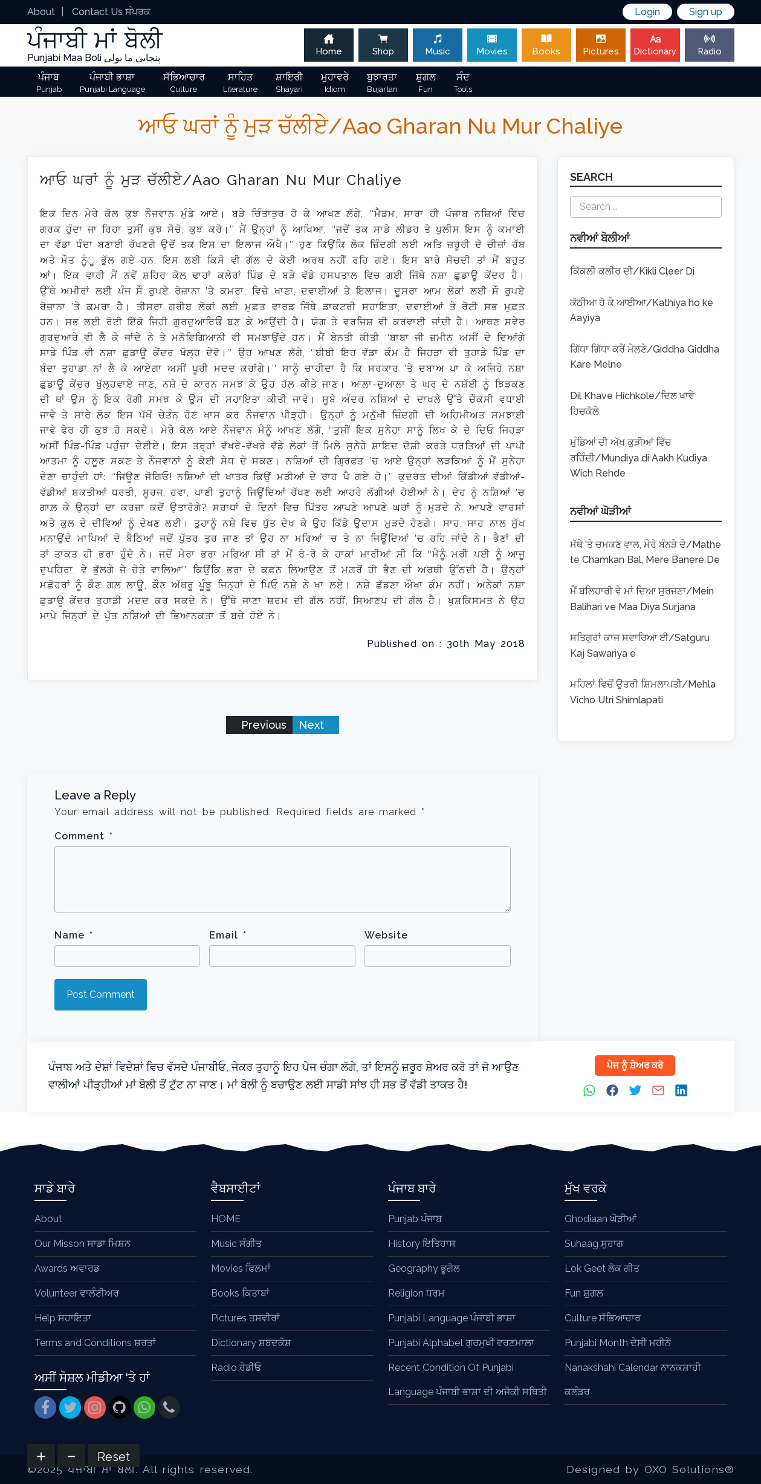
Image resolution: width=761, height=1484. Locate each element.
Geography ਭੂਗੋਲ (424, 1268)
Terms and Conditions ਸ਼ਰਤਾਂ (95, 1343)
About (41, 12)
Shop (383, 45)
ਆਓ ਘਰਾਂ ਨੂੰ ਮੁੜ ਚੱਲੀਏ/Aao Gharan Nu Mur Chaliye (221, 180)
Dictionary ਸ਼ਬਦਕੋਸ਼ (251, 1343)
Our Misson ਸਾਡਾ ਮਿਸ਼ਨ (82, 1243)
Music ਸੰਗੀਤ (236, 1243)
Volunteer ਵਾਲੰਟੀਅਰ (76, 1293)
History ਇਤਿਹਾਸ (422, 1243)
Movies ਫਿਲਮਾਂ (241, 1268)
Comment (83, 836)
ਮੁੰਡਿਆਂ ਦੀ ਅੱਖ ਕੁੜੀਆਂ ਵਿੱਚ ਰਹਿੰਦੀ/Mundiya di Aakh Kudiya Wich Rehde (638, 458)
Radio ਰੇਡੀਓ (236, 1367)
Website (386, 935)
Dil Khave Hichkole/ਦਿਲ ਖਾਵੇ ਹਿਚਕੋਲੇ (632, 403)
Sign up (705, 12)
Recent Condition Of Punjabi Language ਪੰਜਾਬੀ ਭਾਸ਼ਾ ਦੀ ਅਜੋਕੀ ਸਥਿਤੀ (467, 1380)
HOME (226, 1219)
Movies (492, 45)
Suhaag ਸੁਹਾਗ (594, 1243)
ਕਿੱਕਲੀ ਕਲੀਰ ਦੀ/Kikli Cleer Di (632, 271)
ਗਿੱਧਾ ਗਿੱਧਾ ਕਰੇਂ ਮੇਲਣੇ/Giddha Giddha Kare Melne (644, 357)
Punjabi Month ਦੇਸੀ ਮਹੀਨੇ (618, 1343)
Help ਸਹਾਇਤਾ (62, 1318)
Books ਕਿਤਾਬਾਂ (240, 1293)
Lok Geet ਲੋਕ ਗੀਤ (602, 1268)
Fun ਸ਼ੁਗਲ (584, 1293)
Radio (709, 45)
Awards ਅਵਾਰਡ (67, 1268)
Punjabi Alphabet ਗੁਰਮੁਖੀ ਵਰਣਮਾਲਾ (461, 1343)
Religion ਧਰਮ (416, 1293)
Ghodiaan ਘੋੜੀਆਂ (600, 1219)
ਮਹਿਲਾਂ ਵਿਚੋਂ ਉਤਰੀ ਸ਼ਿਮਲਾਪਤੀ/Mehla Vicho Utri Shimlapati (643, 692)
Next (313, 724)
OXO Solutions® (689, 1469)
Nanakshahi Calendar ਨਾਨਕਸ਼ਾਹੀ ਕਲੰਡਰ (633, 1380)
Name (73, 935)
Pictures (601, 45)
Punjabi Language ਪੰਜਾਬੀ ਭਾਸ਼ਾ (452, 1318)
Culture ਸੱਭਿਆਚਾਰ (603, 1318)
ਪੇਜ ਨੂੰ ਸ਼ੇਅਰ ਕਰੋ (635, 1065)
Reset (113, 1457)
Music (437, 45)
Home (329, 45)
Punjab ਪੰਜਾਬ (415, 1219)
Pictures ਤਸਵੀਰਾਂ (245, 1318)
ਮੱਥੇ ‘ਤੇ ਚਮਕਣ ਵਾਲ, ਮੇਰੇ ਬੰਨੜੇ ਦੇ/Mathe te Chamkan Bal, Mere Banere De (645, 552)
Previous (262, 724)
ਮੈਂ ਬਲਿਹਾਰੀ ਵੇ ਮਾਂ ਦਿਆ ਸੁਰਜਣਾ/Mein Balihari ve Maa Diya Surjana (642, 599)
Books (546, 45)
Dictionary (655, 45)
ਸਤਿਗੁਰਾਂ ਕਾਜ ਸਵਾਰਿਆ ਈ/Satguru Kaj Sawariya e (640, 645)
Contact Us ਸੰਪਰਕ (111, 12)
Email (228, 935)
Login (647, 12)
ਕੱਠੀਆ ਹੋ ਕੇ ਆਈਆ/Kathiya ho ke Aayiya (641, 310)
